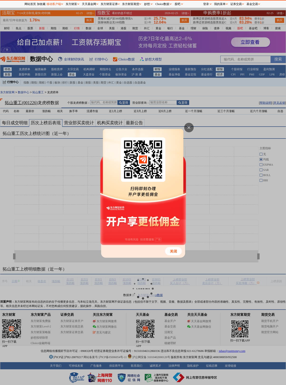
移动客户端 (54, 4)
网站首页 (30, 4)
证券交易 (236, 4)
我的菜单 (220, 4)
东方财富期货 (130, 4)
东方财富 (71, 4)
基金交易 (252, 4)
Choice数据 (162, 4)
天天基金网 (89, 4)
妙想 (147, 4)
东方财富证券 (109, 4)
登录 (206, 4)
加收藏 (41, 4)
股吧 (177, 4)
